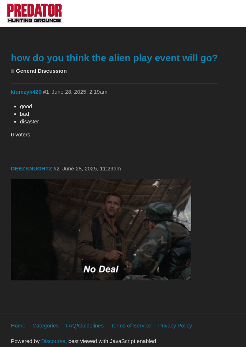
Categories (45, 325)
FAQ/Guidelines (85, 325)
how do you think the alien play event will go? (114, 57)
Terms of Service (131, 325)
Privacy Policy (175, 325)
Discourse (53, 341)
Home (18, 325)
